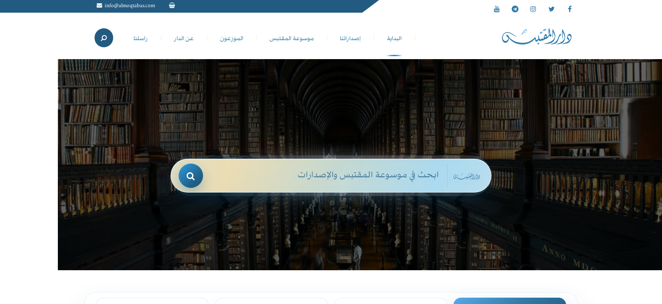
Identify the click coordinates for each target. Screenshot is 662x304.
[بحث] (191, 175)
